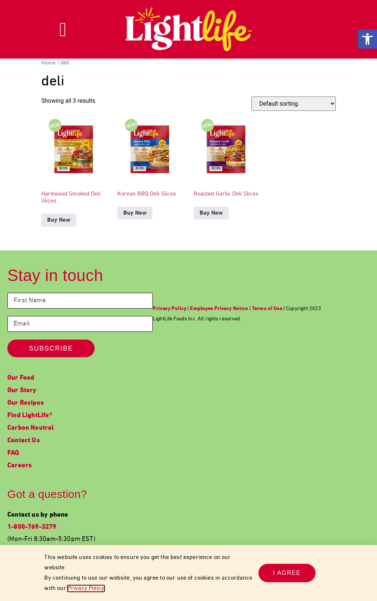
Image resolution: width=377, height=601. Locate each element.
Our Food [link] (20, 378)
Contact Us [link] (23, 440)
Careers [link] (19, 465)
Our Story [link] (22, 390)
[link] (367, 39)
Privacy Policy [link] (86, 588)
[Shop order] (293, 103)
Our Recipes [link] (25, 403)
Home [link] (48, 63)
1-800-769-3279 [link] (32, 527)
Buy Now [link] (58, 220)
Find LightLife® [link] (29, 415)
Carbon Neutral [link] (30, 428)
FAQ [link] (13, 453)
